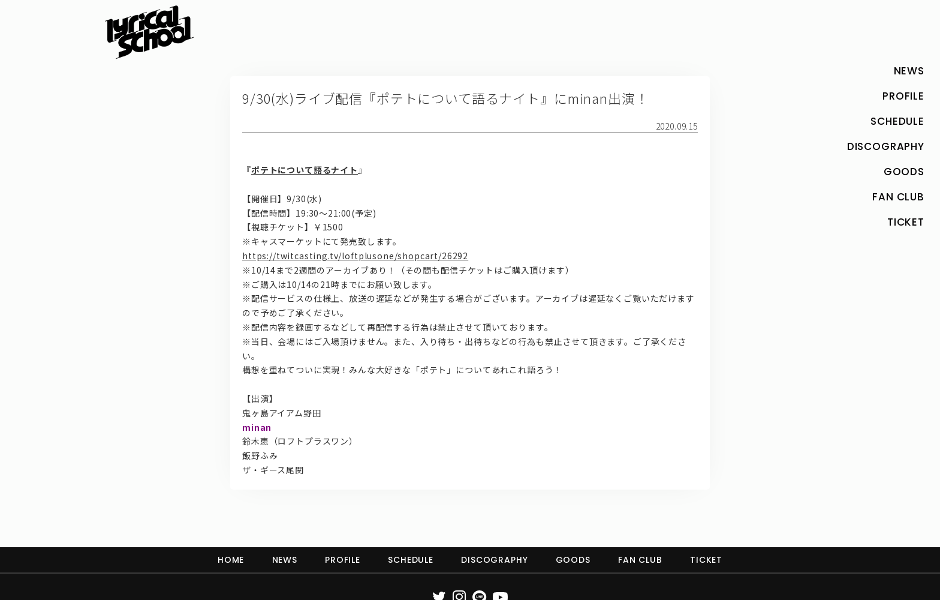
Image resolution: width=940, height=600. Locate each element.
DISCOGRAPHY (494, 560)
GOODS (573, 560)
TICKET (706, 560)
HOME (231, 560)
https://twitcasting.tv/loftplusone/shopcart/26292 (355, 256)
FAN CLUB (640, 560)
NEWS (284, 560)
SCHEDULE (410, 560)
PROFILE (342, 560)
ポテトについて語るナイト (304, 170)
